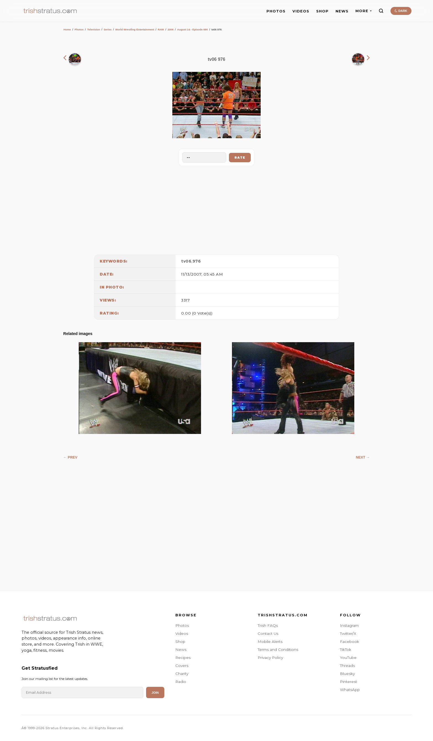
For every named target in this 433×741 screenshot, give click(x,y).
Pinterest (348, 681)
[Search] (381, 10)
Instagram (349, 625)
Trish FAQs (268, 625)
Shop (180, 641)
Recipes (183, 657)
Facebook (349, 641)
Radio (180, 681)
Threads (347, 665)
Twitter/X (348, 633)
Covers (181, 665)
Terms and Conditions (278, 649)
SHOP (322, 11)
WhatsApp (350, 689)
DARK (401, 10)
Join (155, 692)
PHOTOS (276, 11)
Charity (181, 673)
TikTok (345, 649)
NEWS (342, 11)
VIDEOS (300, 11)
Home (67, 29)
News (180, 649)
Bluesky (347, 673)
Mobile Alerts (270, 641)
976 (196, 261)
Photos (79, 29)
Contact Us (268, 633)
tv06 (186, 261)
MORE (363, 11)
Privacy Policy (270, 657)
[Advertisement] (216, 208)
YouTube (348, 657)
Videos (181, 633)
